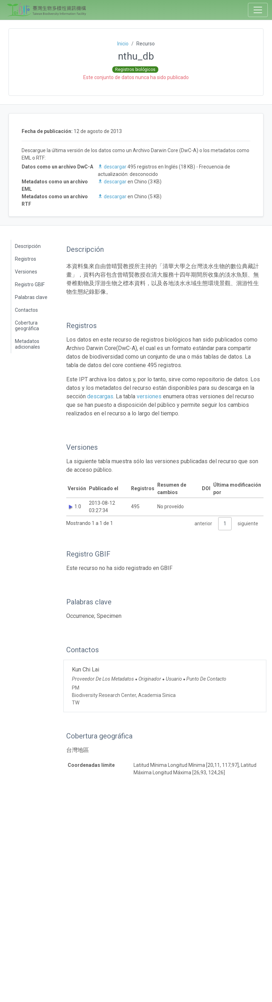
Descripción (28, 246)
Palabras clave (31, 297)
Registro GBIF (30, 284)
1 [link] (224, 523)
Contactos (26, 310)
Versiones (26, 272)
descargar (113, 167)
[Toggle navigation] (258, 10)
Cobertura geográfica (27, 325)
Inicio (123, 43)
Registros (25, 259)
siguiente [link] (248, 523)
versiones (149, 396)
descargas (100, 396)
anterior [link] (203, 523)
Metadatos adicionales (27, 344)
